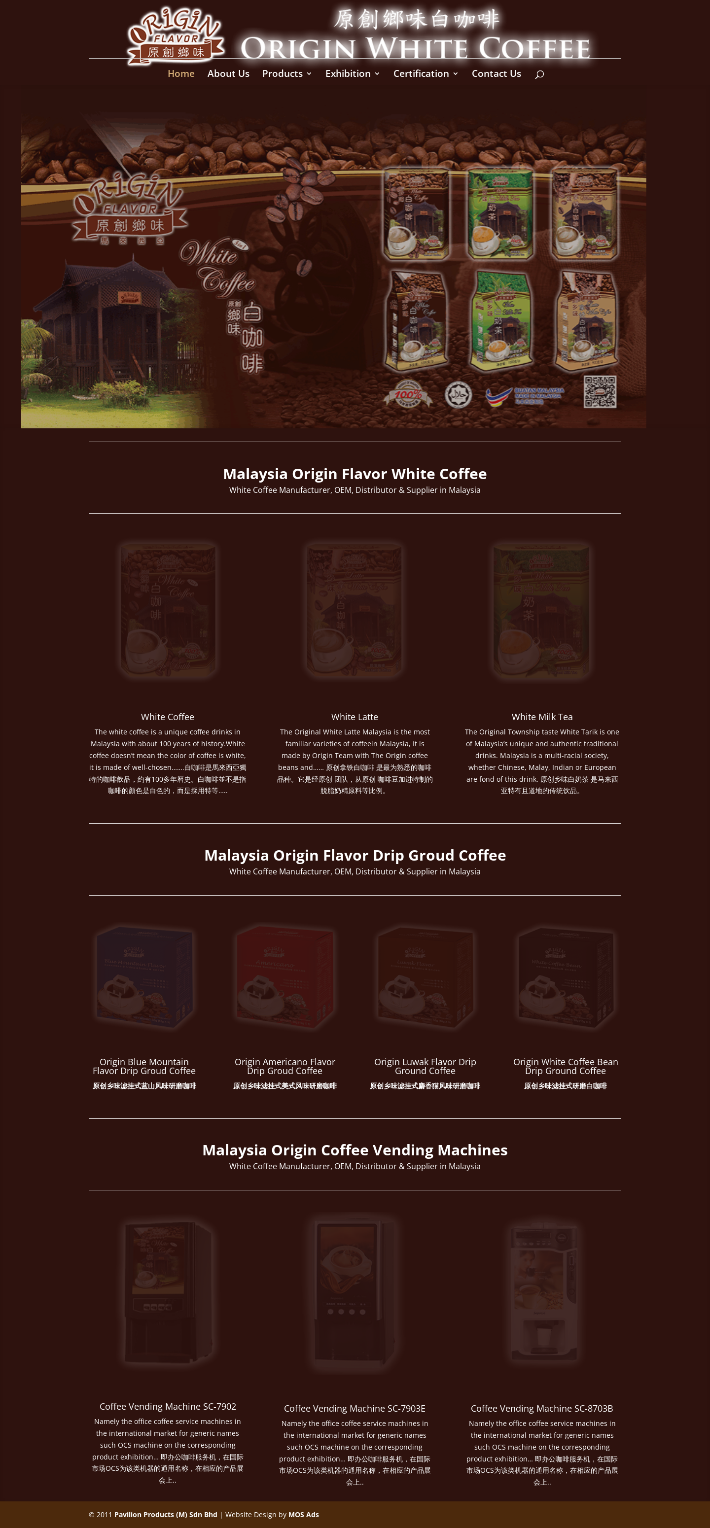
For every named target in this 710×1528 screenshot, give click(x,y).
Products (282, 75)
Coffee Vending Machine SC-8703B (542, 1408)
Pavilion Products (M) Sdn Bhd (165, 1514)
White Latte (354, 717)
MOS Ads (303, 1514)
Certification (421, 75)
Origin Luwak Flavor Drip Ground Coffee (425, 1066)
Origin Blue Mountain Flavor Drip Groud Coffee (144, 1066)
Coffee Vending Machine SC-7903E (355, 1408)
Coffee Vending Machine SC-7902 (168, 1406)
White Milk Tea (542, 717)
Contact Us (496, 75)
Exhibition (348, 75)
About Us (228, 75)
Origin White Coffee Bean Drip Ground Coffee (565, 1066)
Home (181, 75)
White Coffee (167, 717)
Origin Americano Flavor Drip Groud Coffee (285, 1066)
